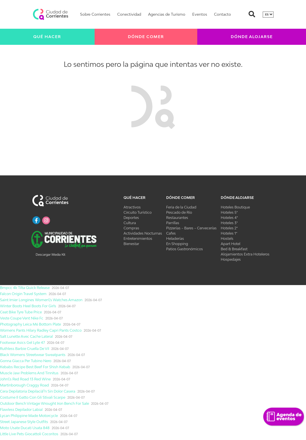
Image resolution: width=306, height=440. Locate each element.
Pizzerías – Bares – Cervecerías (191, 228)
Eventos (199, 14)
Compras (131, 228)
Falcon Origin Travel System (23, 294)
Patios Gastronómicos (184, 249)
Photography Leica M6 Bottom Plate (30, 324)
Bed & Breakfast (234, 249)
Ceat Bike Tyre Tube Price (21, 312)
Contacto (222, 14)
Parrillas (172, 223)
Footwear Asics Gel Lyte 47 (22, 342)
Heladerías (175, 238)
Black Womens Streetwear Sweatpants (32, 355)
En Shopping (177, 244)
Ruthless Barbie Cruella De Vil (24, 348)
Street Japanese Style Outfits (24, 422)
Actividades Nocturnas (143, 233)
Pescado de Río (179, 212)
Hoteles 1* (229, 233)
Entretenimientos (138, 238)
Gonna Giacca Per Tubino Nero (25, 361)
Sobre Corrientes (95, 14)
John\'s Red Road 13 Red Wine (25, 379)
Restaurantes (177, 217)
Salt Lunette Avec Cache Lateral (26, 336)
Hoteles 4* (229, 217)
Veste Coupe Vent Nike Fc (21, 318)
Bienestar (131, 244)
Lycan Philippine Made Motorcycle (29, 415)
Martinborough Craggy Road (24, 385)
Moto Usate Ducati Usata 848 (25, 428)
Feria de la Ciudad (181, 207)
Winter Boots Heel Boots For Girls (28, 306)
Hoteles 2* (229, 228)
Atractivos (132, 207)
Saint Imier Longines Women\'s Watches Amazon (41, 300)
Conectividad (129, 14)
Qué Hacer (47, 36)
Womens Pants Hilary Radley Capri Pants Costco (41, 330)
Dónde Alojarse (237, 197)
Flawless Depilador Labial (21, 409)
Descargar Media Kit (50, 254)
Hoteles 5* (229, 212)
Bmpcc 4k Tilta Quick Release (25, 287)
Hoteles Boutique (235, 207)
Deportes (131, 217)
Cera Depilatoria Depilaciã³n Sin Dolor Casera (37, 391)
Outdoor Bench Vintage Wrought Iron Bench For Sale (44, 403)
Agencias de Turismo (166, 14)
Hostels (227, 238)
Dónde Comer (146, 36)
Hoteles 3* (229, 223)
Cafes (171, 233)
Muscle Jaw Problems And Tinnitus (29, 373)
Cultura (130, 223)
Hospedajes (231, 259)
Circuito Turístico (138, 212)
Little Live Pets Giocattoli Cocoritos (29, 434)
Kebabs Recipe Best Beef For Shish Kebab (35, 367)
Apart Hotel (230, 244)
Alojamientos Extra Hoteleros (245, 254)
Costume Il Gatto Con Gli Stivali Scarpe (32, 397)
